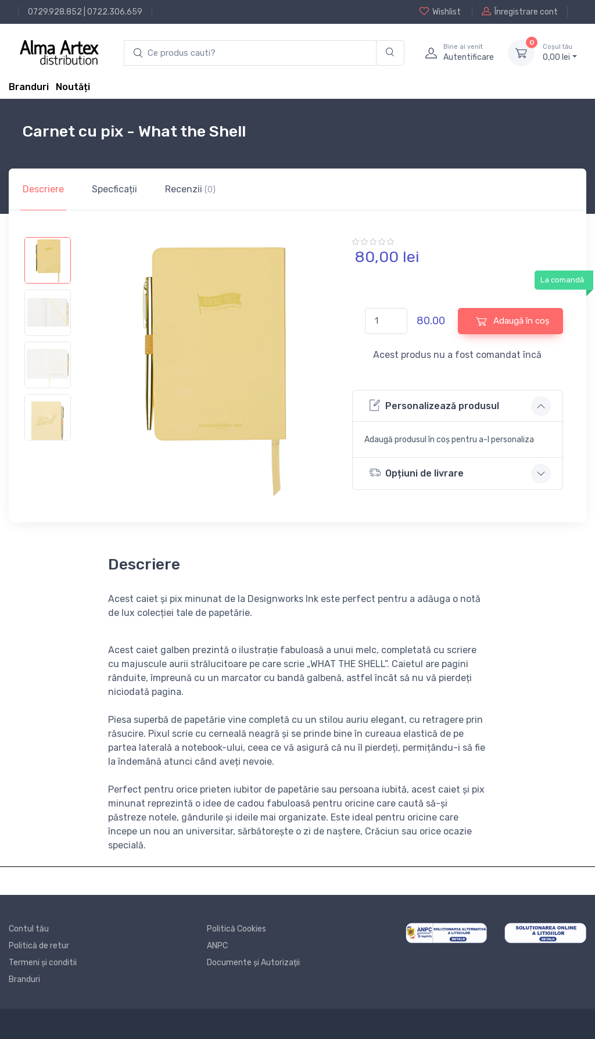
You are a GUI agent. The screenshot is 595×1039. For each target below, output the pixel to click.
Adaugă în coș (513, 321)
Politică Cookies (236, 929)
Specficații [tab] (114, 189)
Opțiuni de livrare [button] (416, 473)
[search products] (250, 53)
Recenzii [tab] (190, 189)
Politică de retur (39, 946)
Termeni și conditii (43, 963)
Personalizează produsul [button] (434, 405)
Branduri (29, 86)
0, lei (560, 52)
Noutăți (73, 86)
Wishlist (440, 11)
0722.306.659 (114, 12)
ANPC (217, 946)
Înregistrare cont (520, 11)
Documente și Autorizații (253, 963)
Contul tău (29, 929)
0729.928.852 (55, 12)
